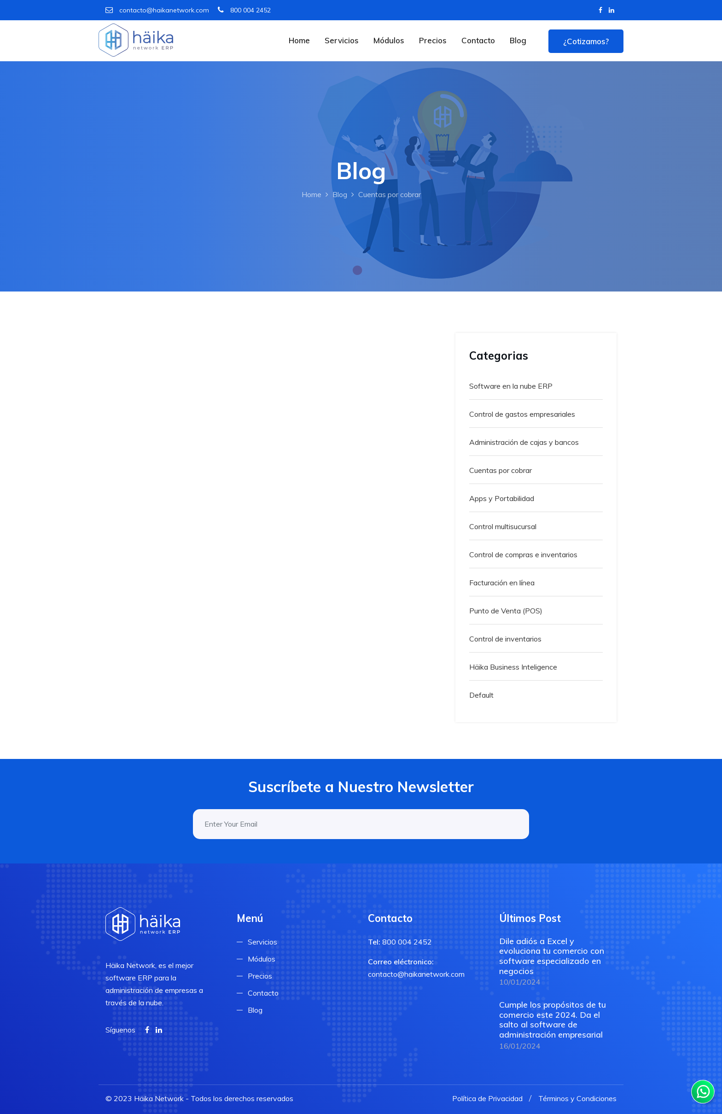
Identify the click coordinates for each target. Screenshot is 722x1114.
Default (481, 695)
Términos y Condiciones (577, 1098)
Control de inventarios (505, 638)
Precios (433, 40)
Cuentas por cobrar (500, 470)
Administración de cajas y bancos (524, 442)
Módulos (388, 40)
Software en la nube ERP (511, 386)
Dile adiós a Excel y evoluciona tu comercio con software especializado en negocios (551, 956)
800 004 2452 (244, 10)
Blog (518, 40)
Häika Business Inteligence (513, 666)
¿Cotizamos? (586, 41)
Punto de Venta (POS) (505, 610)
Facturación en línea (502, 582)
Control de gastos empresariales (522, 414)
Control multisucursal (502, 526)
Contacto (478, 40)
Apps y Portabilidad (501, 498)
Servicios (342, 40)
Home (299, 40)
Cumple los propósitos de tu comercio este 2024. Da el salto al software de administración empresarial (552, 1019)
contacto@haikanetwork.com (157, 10)
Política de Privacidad (487, 1098)
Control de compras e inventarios (523, 554)
